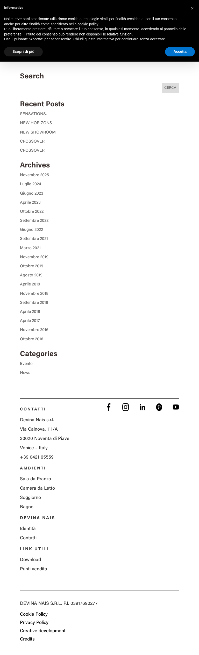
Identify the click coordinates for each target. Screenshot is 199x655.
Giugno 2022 (31, 230)
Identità (28, 529)
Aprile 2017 (30, 321)
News (25, 373)
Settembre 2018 (34, 303)
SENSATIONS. (33, 114)
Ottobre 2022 (32, 212)
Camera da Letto (37, 488)
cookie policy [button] (87, 24)
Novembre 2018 (34, 294)
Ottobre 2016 (31, 339)
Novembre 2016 (34, 330)
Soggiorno (30, 498)
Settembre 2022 (34, 221)
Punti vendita (33, 569)
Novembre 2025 (34, 175)
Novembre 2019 (34, 257)
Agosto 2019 (31, 275)
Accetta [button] (180, 51)
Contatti (28, 538)
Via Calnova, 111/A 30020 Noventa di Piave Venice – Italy (44, 439)
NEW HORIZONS (36, 123)
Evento (26, 364)
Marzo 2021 (30, 248)
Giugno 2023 (31, 194)
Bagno (26, 507)
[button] (192, 8)
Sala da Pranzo (35, 479)
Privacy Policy (34, 623)
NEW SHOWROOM (38, 132)
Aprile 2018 (30, 312)
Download (30, 560)
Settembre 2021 (34, 239)
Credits (27, 639)
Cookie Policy (34, 614)
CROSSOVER (32, 141)
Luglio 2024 (30, 184)
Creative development (43, 631)
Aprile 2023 (30, 203)
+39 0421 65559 (37, 457)
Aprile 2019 (30, 284)
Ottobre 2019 (31, 266)
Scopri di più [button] (23, 51)
